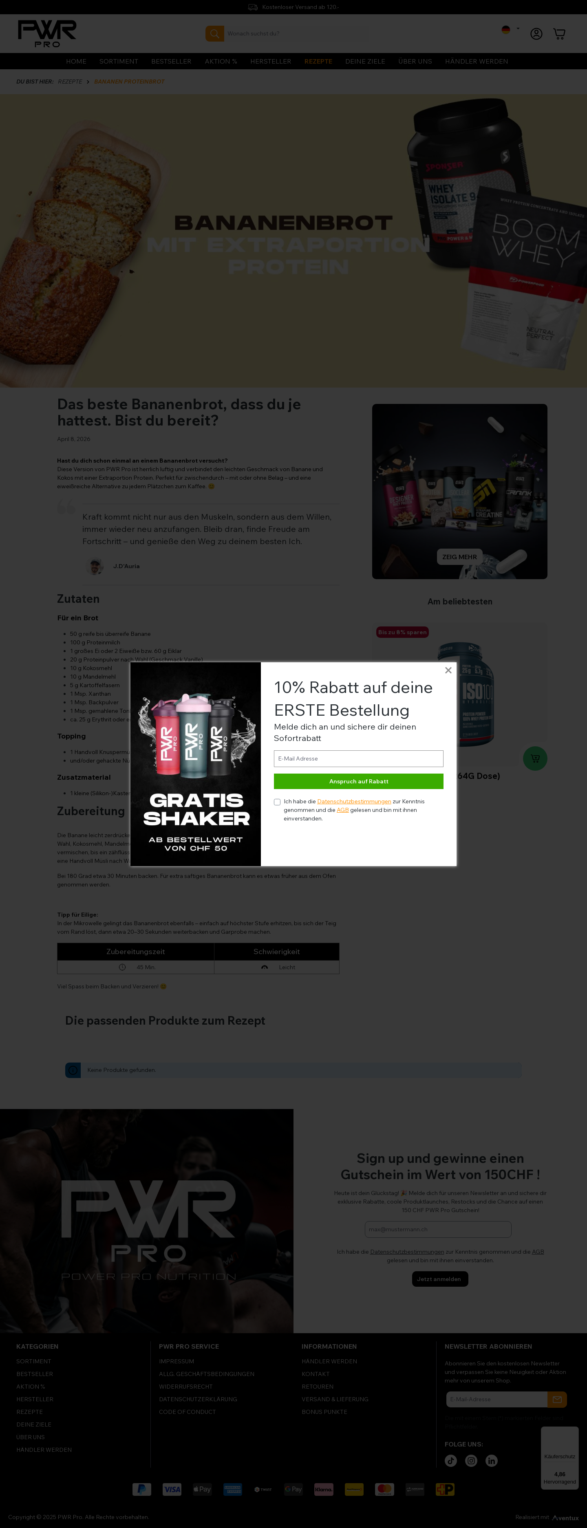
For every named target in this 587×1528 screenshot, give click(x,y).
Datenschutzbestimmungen (354, 801)
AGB (343, 810)
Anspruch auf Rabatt (358, 781)
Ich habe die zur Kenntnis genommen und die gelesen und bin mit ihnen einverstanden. (354, 810)
